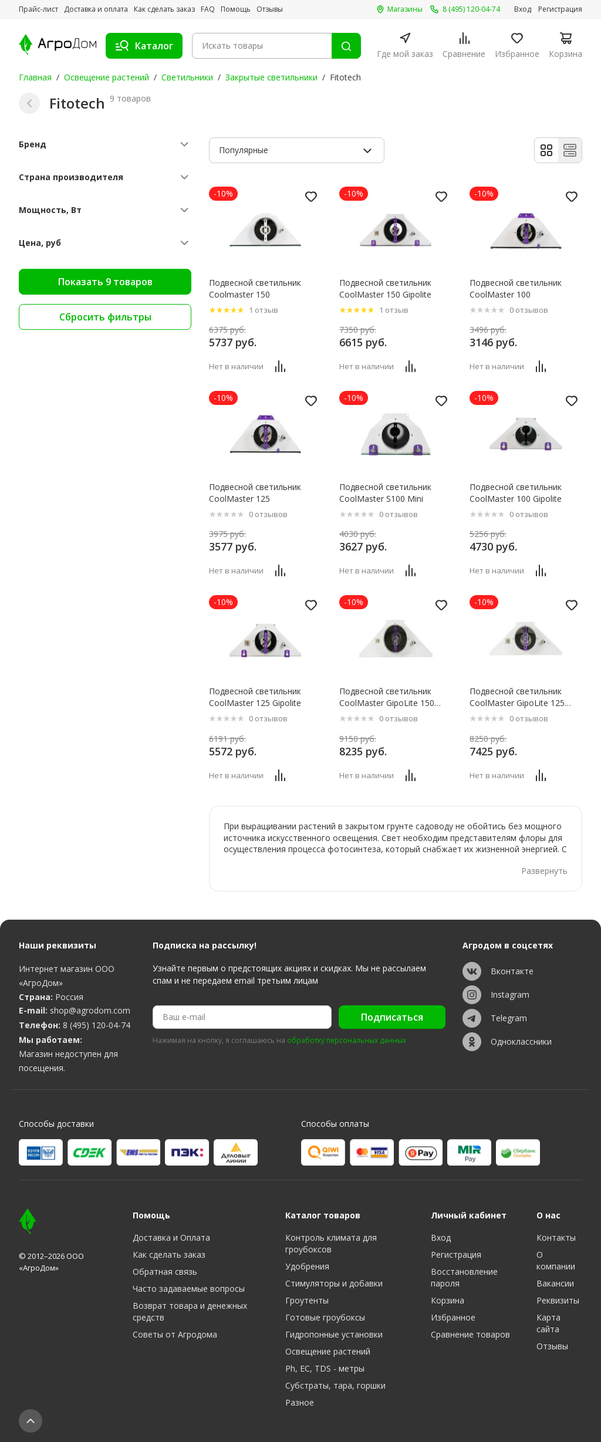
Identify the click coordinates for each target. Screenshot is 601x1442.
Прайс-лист (38, 9)
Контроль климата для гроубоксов (331, 1243)
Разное (299, 1402)
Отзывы (269, 9)
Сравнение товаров (470, 1334)
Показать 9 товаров (105, 281)
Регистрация (560, 9)
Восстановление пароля (464, 1277)
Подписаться (392, 1017)
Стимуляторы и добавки (334, 1283)
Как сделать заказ (164, 9)
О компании (555, 1260)
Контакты (556, 1237)
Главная (35, 77)
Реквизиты (557, 1300)
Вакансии (555, 1283)
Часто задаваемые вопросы (189, 1288)
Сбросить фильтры (105, 316)
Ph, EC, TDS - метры (324, 1368)
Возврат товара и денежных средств (190, 1311)
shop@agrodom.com (90, 1010)
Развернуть (544, 870)
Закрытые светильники (271, 77)
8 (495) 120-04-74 (96, 1025)
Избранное (453, 1317)
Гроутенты (307, 1300)
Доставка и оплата (96, 9)
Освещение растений (106, 77)
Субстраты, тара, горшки (335, 1385)
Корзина (447, 1300)
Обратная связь (165, 1271)
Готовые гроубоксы (325, 1317)
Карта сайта (548, 1323)
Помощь (236, 9)
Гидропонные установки (334, 1334)
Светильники (187, 77)
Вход (522, 9)
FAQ (208, 9)
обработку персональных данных (346, 1040)
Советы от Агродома (175, 1334)
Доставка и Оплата (171, 1237)
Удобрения (307, 1266)
